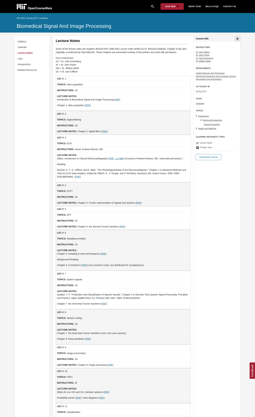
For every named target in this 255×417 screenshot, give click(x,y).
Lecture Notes (25, 53)
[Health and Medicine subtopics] (197, 128)
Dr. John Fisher (202, 55)
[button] (208, 157)
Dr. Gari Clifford (202, 52)
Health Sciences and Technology (210, 73)
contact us (229, 6)
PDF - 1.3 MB (116, 158)
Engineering (203, 116)
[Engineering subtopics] (197, 116)
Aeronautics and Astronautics (209, 79)
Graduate (200, 103)
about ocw (194, 6)
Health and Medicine (207, 128)
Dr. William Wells (203, 61)
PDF (117, 99)
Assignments (24, 64)
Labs (20, 58)
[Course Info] (237, 39)
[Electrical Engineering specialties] (201, 120)
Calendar (22, 47)
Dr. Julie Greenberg (204, 58)
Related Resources (27, 70)
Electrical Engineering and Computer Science (216, 76)
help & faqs (212, 6)
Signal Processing (212, 124)
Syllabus (22, 41)
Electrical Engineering (212, 120)
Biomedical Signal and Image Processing (64, 26)
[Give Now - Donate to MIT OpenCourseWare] (172, 6)
